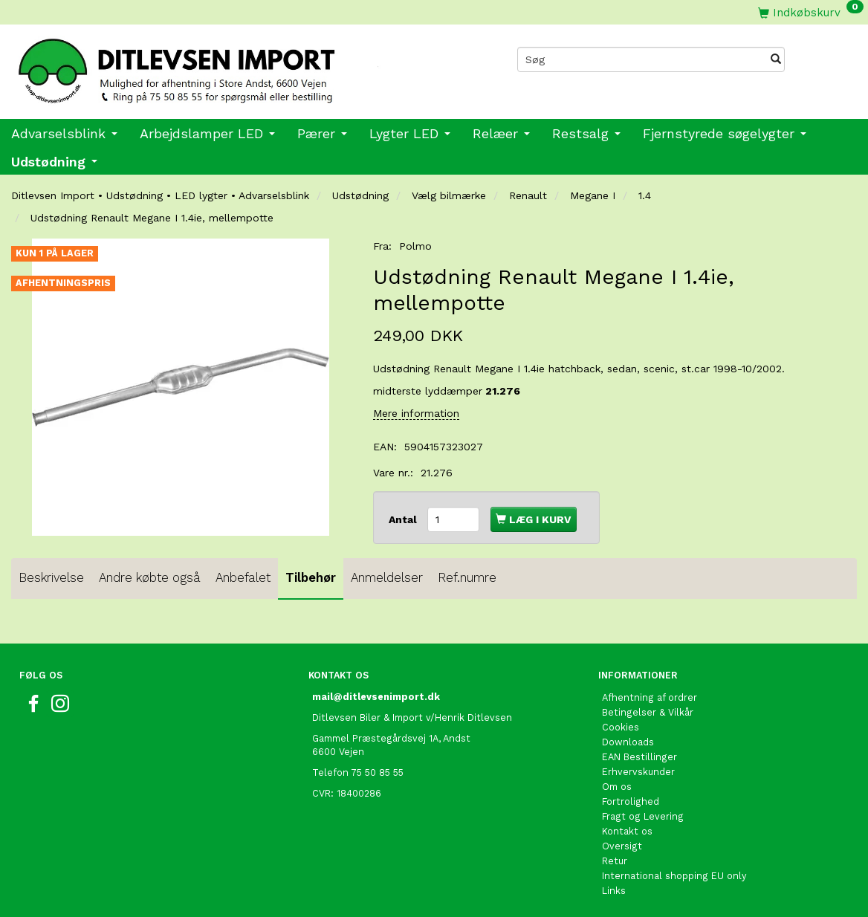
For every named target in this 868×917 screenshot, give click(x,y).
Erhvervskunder (638, 771)
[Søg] (776, 59)
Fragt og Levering (643, 816)
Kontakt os (627, 831)
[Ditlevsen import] (217, 66)
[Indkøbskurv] (811, 12)
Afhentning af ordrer (649, 697)
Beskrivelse (51, 577)
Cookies (620, 727)
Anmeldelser (387, 577)
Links (614, 890)
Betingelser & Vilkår (647, 712)
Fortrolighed (630, 801)
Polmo (415, 246)
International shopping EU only (674, 875)
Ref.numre (467, 577)
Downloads (628, 742)
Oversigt (622, 846)
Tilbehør (310, 577)
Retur (614, 860)
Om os (617, 786)
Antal (404, 519)
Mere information (416, 413)
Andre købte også (150, 577)
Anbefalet (243, 577)
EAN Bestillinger (639, 756)
